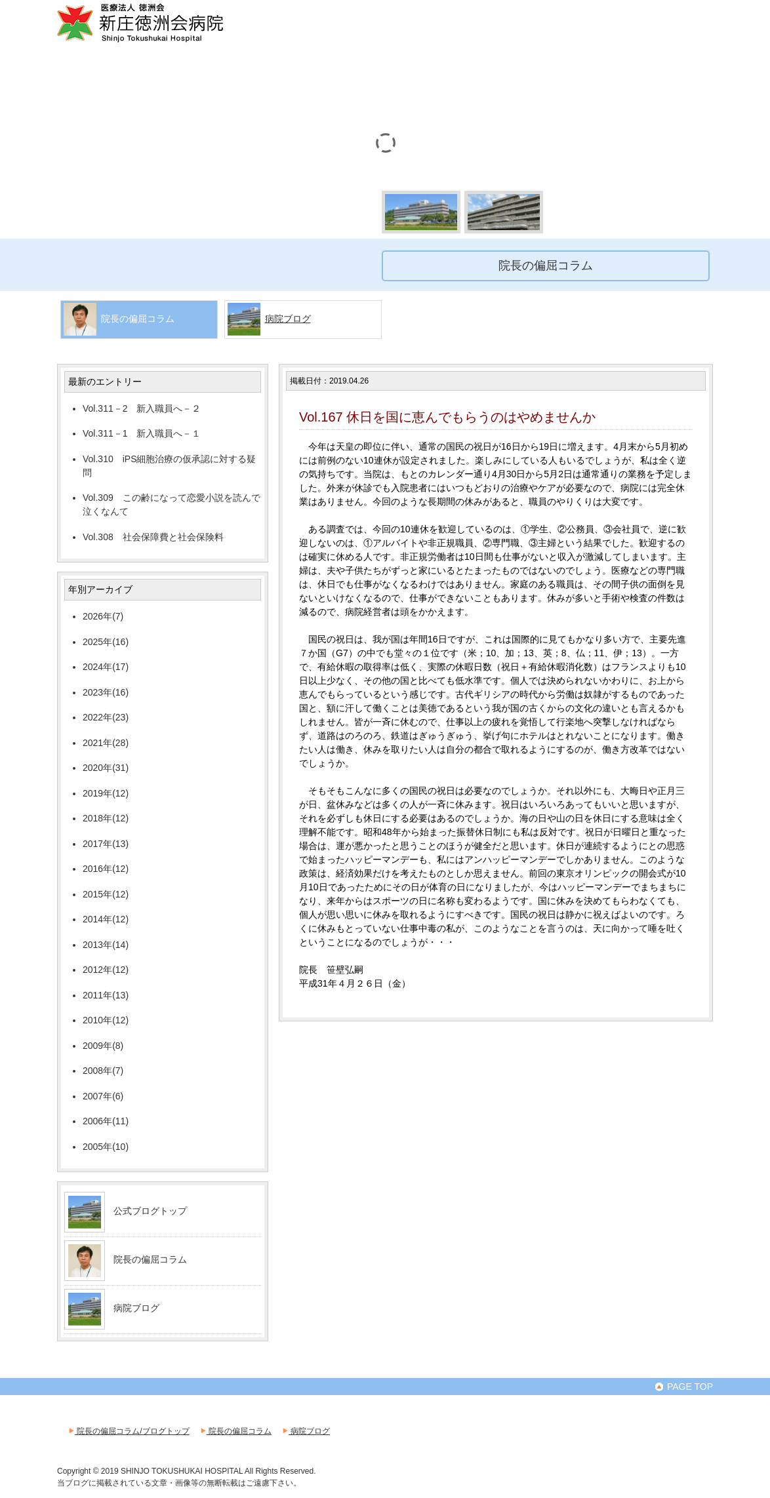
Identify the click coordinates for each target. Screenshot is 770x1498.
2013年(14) (106, 944)
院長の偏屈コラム (150, 1259)
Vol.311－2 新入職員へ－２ (142, 408)
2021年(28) (106, 743)
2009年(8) (103, 1045)
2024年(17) (106, 666)
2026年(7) (103, 616)
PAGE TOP (683, 1386)
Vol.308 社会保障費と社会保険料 (153, 537)
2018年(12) (106, 818)
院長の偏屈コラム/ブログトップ (128, 1431)
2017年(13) (106, 843)
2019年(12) (106, 793)
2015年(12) (106, 894)
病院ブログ (288, 318)
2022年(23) (106, 717)
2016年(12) (106, 868)
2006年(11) (106, 1121)
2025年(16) (106, 642)
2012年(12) (106, 969)
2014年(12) (106, 919)
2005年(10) (106, 1146)
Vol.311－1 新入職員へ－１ (142, 433)
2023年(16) (106, 692)
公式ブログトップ (150, 1211)
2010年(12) (106, 1020)
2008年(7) (103, 1070)
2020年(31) (106, 767)
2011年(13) (106, 995)
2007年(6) (103, 1096)
